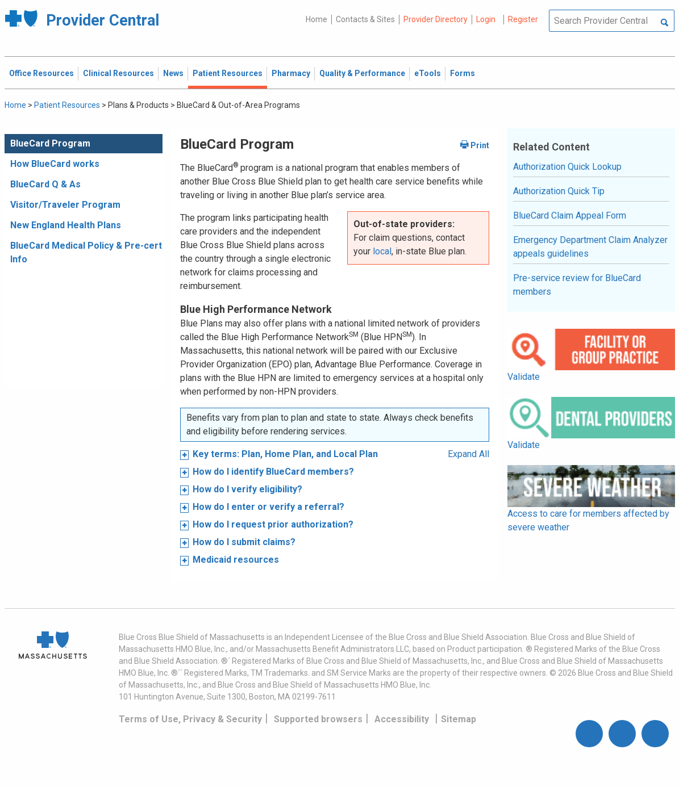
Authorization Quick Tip (559, 191)
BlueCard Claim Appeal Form (569, 215)
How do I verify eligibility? (247, 489)
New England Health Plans (65, 225)
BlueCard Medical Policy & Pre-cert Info (86, 252)
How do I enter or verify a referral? (268, 506)
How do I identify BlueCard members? (273, 471)
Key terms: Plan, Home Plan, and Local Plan (285, 454)
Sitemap (458, 719)
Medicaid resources (236, 559)
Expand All (468, 454)
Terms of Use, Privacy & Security (190, 719)
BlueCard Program (50, 143)
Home (316, 19)
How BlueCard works (54, 163)
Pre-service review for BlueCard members (577, 285)
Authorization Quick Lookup (567, 166)
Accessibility (401, 719)
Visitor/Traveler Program (65, 204)
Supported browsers (318, 719)
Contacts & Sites (365, 19)
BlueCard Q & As (45, 184)
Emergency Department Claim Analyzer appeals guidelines (590, 247)
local (382, 251)
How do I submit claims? (244, 542)
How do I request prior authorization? (273, 524)
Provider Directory (435, 19)
